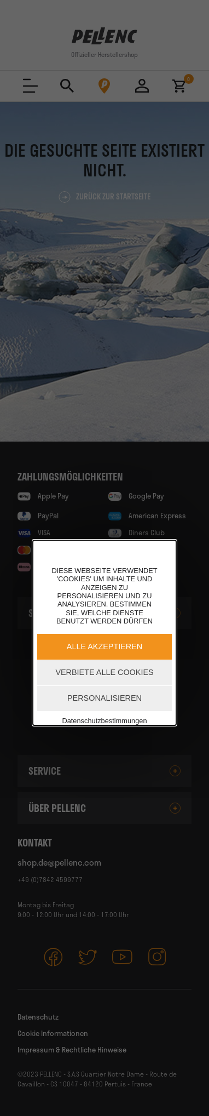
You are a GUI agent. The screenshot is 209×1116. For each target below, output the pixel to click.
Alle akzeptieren (104, 646)
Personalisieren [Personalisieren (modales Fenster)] (104, 698)
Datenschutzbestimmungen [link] (104, 721)
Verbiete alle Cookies (104, 672)
